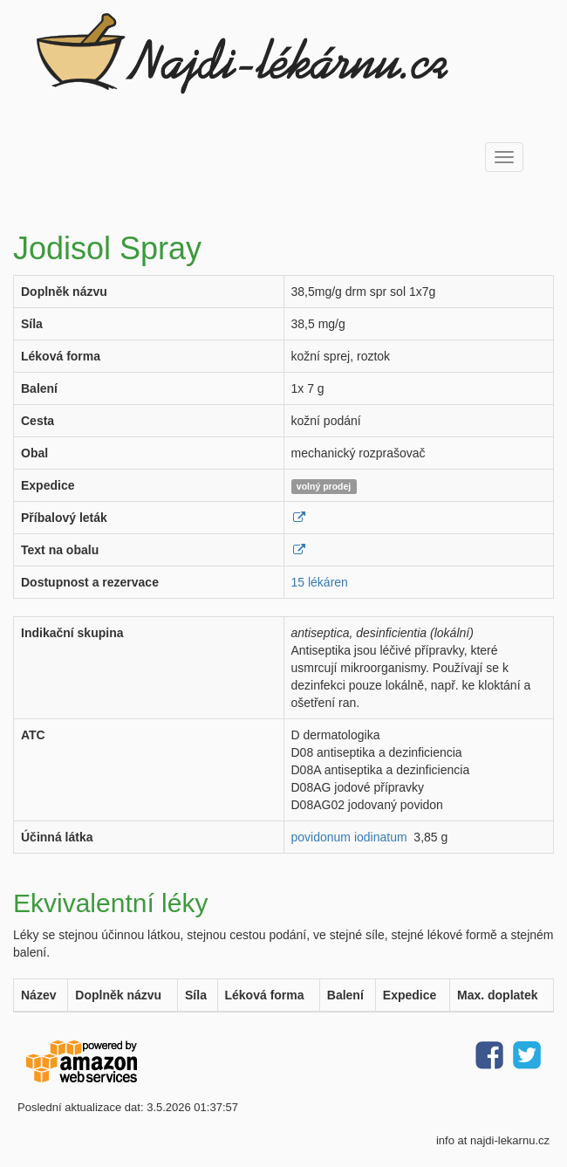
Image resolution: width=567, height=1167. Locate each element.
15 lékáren (319, 582)
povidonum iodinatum (349, 837)
